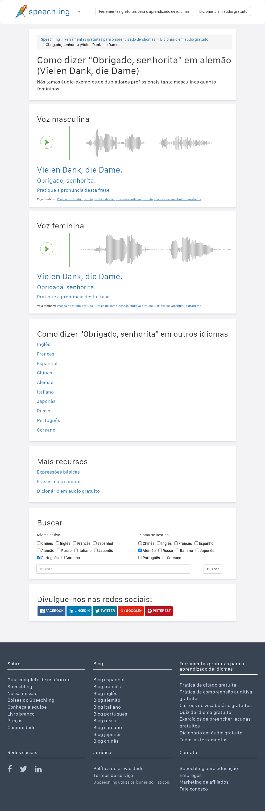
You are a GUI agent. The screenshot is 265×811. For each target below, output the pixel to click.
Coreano (46, 430)
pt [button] (76, 12)
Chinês (44, 372)
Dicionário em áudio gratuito (223, 11)
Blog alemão (106, 700)
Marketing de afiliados (204, 782)
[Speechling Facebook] (13, 770)
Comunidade (21, 727)
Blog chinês (106, 741)
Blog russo (104, 720)
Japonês (46, 401)
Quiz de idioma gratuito (205, 712)
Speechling (50, 39)
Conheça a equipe (27, 707)
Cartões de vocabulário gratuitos (216, 705)
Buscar (213, 569)
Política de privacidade (118, 768)
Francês (45, 354)
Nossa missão (22, 693)
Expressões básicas (58, 472)
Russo (43, 410)
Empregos (191, 775)
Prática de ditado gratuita (208, 685)
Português (48, 420)
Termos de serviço (113, 775)
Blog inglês (105, 693)
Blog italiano (107, 707)
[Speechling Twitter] (27, 770)
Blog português (110, 714)
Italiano (45, 392)
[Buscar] (113, 569)
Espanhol (47, 363)
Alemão (45, 382)
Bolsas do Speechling (30, 700)
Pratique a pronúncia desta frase (73, 190)
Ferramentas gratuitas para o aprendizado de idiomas (144, 11)
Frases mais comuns (59, 481)
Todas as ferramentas (203, 739)
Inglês (43, 344)
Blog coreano (107, 727)
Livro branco (21, 714)
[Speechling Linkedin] (41, 770)
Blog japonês (107, 734)
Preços (14, 720)
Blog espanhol (109, 679)
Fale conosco (194, 789)
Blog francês (107, 686)
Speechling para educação (209, 768)
